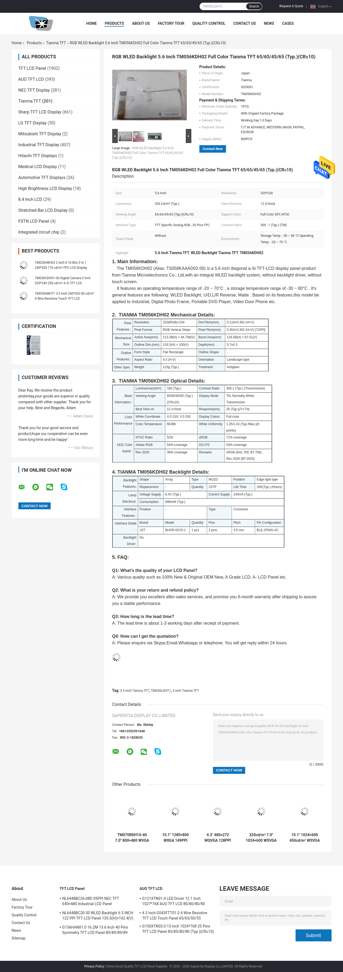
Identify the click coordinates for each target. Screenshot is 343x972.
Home (91, 23)
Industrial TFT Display (38, 144)
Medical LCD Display (37, 166)
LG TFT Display (32, 122)
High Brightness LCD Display (45, 188)
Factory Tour (171, 23)
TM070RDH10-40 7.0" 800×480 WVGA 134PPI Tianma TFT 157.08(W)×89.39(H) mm (132, 838)
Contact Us (244, 23)
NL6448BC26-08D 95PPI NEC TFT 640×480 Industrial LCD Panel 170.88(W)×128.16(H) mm (90, 902)
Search (254, 6)
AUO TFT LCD (31, 79)
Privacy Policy (94, 966)
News (269, 23)
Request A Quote (291, 6)
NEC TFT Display (34, 90)
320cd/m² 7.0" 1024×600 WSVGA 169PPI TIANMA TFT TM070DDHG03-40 (261, 838)
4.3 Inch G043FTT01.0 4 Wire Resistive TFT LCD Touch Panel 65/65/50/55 (174, 915)
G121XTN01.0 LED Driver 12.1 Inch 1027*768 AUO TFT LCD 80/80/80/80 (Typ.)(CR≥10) (173, 902)
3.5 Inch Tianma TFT (134, 691)
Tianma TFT (56, 43)
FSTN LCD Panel (33, 221)
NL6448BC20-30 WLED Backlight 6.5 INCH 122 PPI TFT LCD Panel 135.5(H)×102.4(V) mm (98, 916)
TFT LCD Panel (32, 68)
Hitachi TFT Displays (37, 155)
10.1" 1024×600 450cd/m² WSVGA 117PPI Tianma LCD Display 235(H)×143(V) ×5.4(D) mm (304, 838)
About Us (141, 23)
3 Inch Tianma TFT (185, 691)
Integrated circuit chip (38, 232)
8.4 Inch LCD (30, 199)
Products (114, 23)
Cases (288, 23)
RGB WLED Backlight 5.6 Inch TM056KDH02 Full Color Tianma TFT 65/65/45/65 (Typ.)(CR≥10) (147, 153)
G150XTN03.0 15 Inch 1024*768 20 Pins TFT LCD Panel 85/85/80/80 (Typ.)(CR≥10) (178, 929)
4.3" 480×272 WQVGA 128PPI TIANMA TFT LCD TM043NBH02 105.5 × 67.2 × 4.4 (218, 838)
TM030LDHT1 (161, 691)
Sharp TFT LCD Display (40, 112)
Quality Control (208, 23)
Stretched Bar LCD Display (43, 210)
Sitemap (19, 938)
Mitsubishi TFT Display (39, 133)
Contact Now (213, 149)
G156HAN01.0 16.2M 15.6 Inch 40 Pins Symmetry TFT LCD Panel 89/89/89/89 (95, 930)
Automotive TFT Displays (42, 177)
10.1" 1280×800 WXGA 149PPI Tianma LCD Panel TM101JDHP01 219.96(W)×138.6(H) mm (175, 838)
